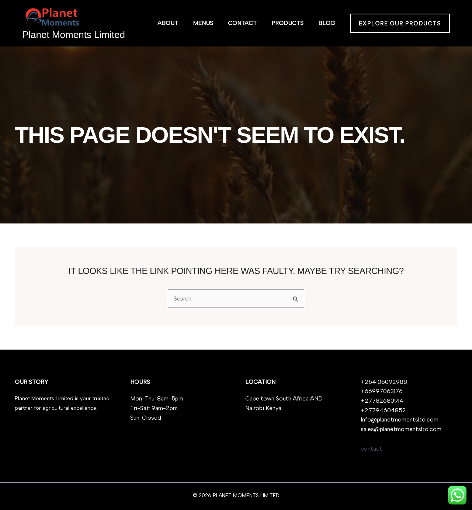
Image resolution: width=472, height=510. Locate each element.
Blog (326, 23)
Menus (203, 23)
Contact (242, 23)
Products (287, 23)
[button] (400, 23)
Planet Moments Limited (73, 34)
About (167, 23)
